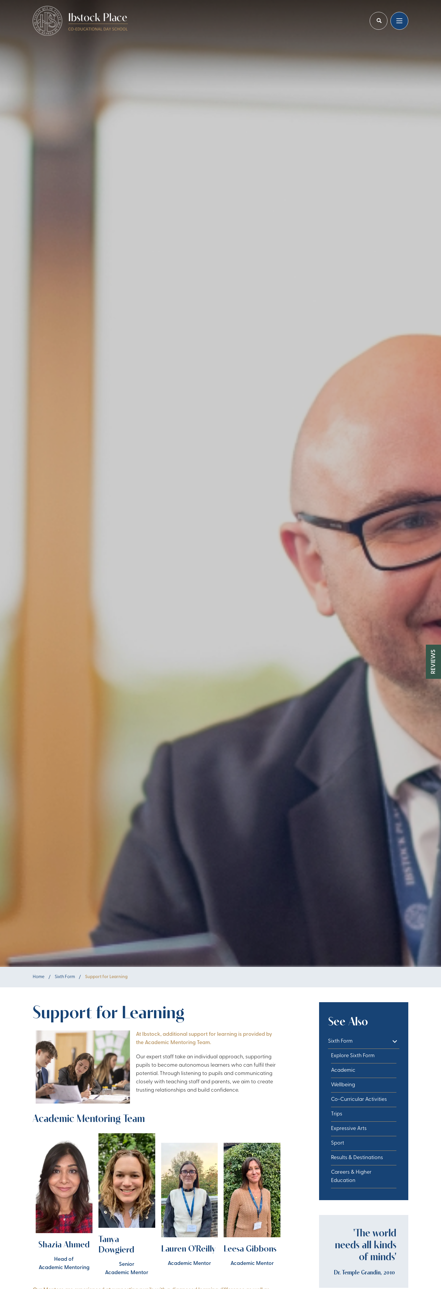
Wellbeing (343, 1085)
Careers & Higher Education (351, 1176)
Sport (337, 1143)
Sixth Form (65, 977)
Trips (336, 1114)
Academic (343, 1070)
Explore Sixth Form (353, 1056)
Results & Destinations (357, 1158)
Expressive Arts (349, 1128)
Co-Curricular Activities (359, 1099)
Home (39, 977)
